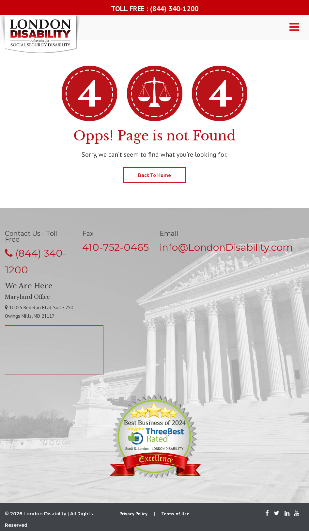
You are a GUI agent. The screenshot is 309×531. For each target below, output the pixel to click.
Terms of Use (175, 514)
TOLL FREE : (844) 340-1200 (154, 8)
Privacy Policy (133, 514)
